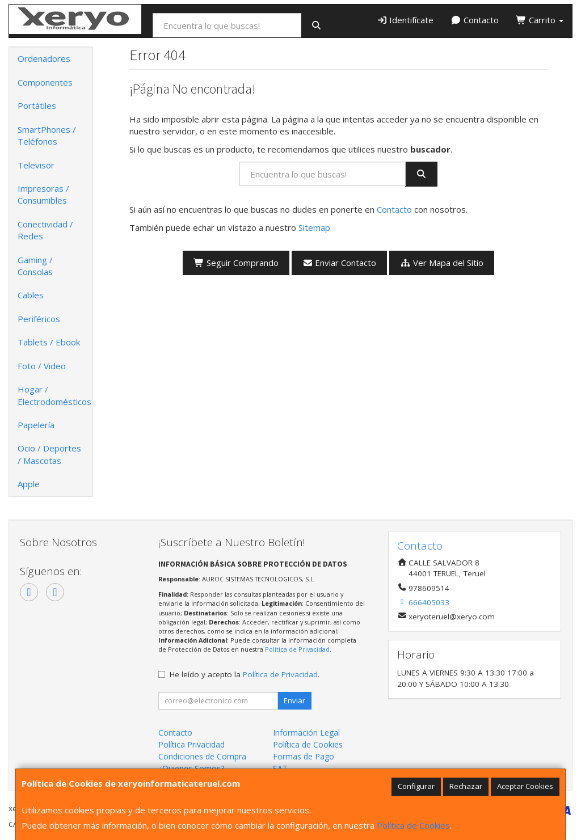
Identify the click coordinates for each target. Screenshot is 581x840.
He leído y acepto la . (244, 674)
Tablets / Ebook (49, 342)
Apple (29, 483)
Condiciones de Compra (202, 756)
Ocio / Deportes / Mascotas (49, 454)
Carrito (539, 20)
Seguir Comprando (236, 262)
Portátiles (37, 105)
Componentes (45, 82)
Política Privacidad (191, 744)
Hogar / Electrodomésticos (54, 395)
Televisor (36, 165)
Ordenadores (44, 58)
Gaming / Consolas (35, 265)
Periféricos (39, 318)
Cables (31, 295)
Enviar (294, 700)
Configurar (416, 786)
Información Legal (306, 732)
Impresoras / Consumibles (43, 194)
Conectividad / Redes (45, 230)
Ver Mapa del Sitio (441, 262)
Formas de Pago (303, 756)
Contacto (475, 20)
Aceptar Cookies (525, 786)
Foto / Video (42, 366)
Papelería (36, 424)
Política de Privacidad (297, 649)
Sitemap (314, 227)
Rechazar (465, 786)
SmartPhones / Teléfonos (47, 135)
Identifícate (405, 20)
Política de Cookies (413, 825)
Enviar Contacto (339, 262)
